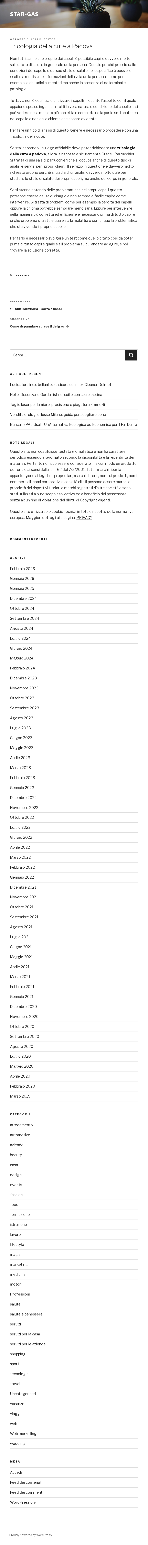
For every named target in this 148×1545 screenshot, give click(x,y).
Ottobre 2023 (22, 698)
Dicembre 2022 (23, 798)
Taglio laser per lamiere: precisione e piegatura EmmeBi (57, 404)
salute (15, 1304)
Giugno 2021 (21, 947)
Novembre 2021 (24, 897)
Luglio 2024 (20, 638)
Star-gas (24, 14)
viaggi (15, 1414)
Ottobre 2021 (22, 907)
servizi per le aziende (28, 1344)
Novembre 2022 (24, 807)
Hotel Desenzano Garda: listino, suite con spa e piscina (56, 394)
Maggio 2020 (21, 1066)
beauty (16, 1155)
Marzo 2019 (20, 1096)
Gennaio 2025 (22, 588)
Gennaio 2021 (22, 996)
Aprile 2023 (20, 758)
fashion (23, 275)
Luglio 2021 (20, 937)
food (14, 1204)
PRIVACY (84, 517)
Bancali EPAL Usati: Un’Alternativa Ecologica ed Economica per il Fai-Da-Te (73, 424)
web (13, 1424)
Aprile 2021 (20, 967)
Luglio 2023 (20, 728)
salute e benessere (26, 1314)
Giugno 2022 (21, 837)
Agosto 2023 (21, 718)
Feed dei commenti (26, 1492)
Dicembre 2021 (23, 887)
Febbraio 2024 (22, 668)
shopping (17, 1354)
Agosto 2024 (21, 628)
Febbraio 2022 (22, 867)
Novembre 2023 (24, 688)
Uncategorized (23, 1394)
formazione (20, 1214)
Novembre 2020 (24, 1016)
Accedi (16, 1472)
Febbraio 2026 (22, 569)
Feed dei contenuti (26, 1482)
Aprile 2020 (20, 1076)
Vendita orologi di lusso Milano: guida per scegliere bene (58, 414)
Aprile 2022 (20, 847)
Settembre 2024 (24, 618)
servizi (15, 1324)
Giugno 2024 (21, 648)
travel (15, 1384)
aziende (16, 1145)
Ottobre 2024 (22, 608)
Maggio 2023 (21, 748)
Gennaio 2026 (22, 578)
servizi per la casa (25, 1334)
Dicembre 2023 (23, 678)
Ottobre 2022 (22, 817)
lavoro (15, 1234)
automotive (20, 1135)
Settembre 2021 (24, 917)
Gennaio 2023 (22, 788)
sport (14, 1364)
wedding (17, 1443)
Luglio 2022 (20, 827)
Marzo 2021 (20, 977)
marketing (19, 1264)
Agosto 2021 (21, 927)
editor (50, 39)
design (16, 1175)
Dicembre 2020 (23, 1006)
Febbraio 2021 (22, 987)
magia (15, 1254)
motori (16, 1284)
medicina (17, 1274)
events (16, 1185)
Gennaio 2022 (22, 877)
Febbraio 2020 (22, 1086)
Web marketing (23, 1434)
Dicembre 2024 (23, 598)
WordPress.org (23, 1502)
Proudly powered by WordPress (30, 1535)
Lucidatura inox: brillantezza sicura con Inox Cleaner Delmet (60, 384)
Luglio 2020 (20, 1056)
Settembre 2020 (24, 1036)
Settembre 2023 (24, 708)
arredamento (21, 1125)
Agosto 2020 (21, 1046)
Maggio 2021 (21, 957)
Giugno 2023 (21, 738)
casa (14, 1165)
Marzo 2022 (20, 857)
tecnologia (19, 1374)
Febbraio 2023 (22, 778)
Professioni (20, 1294)
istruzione (18, 1224)
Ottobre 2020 (22, 1026)
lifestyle (17, 1244)
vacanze (17, 1404)
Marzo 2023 (20, 768)
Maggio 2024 (21, 658)
